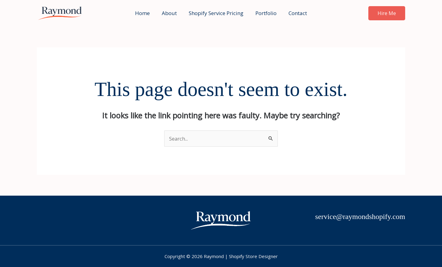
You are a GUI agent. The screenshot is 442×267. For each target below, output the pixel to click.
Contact (294, 13)
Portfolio (264, 13)
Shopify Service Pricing (216, 13)
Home (145, 13)
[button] (386, 13)
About (170, 13)
